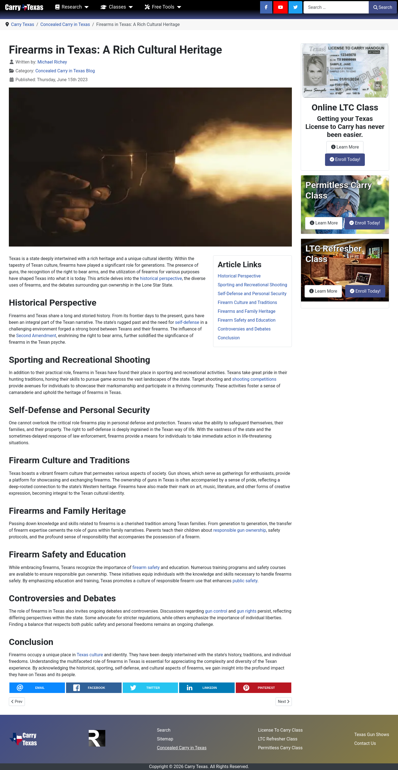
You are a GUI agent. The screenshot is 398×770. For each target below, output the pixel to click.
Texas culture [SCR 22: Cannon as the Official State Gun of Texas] (90, 654)
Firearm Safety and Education (247, 320)
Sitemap (165, 739)
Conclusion (229, 337)
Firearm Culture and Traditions (247, 302)
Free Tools (158, 7)
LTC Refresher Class (277, 739)
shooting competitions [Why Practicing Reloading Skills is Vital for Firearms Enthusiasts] (254, 379)
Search (382, 7)
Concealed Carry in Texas (181, 747)
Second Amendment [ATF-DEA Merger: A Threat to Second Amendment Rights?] (36, 335)
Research (67, 7)
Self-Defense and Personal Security (252, 293)
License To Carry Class (280, 730)
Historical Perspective (239, 276)
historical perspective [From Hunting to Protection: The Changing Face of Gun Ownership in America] (161, 278)
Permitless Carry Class (280, 747)
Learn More (347, 147)
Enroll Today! (345, 159)
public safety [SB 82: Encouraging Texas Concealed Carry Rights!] (244, 580)
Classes (112, 7)
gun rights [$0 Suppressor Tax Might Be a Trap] (246, 611)
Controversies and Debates (244, 329)
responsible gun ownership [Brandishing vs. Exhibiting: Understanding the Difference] (239, 530)
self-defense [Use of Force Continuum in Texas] (187, 322)
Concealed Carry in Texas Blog (65, 70)
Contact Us (365, 743)
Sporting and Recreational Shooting (252, 284)
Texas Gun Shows (371, 734)
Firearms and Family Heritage (247, 311)
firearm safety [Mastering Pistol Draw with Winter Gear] (145, 567)
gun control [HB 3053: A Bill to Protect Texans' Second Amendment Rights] (216, 611)
